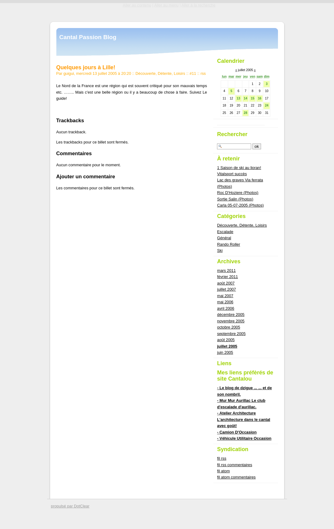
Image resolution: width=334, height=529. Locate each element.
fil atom (223, 471)
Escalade (225, 231)
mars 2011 (226, 270)
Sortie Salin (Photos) (235, 199)
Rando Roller (228, 244)
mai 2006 (225, 302)
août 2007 (226, 283)
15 (252, 98)
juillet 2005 (227, 346)
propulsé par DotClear (70, 506)
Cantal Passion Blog (88, 37)
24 (266, 105)
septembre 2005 (231, 333)
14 (245, 98)
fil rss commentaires (234, 464)
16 (259, 98)
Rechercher (232, 134)
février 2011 (227, 276)
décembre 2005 (230, 314)
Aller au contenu (137, 5)
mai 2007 (225, 295)
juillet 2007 (226, 289)
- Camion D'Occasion (236, 432)
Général (224, 238)
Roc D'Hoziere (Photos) (237, 192)
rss (203, 73)
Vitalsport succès (232, 174)
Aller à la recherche (198, 5)
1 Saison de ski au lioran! (239, 167)
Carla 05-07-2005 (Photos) (240, 205)
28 (245, 113)
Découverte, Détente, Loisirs (160, 73)
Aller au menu (166, 5)
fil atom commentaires (236, 477)
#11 (193, 73)
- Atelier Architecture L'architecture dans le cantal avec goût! (243, 419)
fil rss (221, 458)
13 (238, 98)
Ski (220, 250)
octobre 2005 (228, 327)
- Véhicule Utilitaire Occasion (244, 438)
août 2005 (226, 339)
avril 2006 (225, 308)
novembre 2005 (230, 321)
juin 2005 (225, 352)
